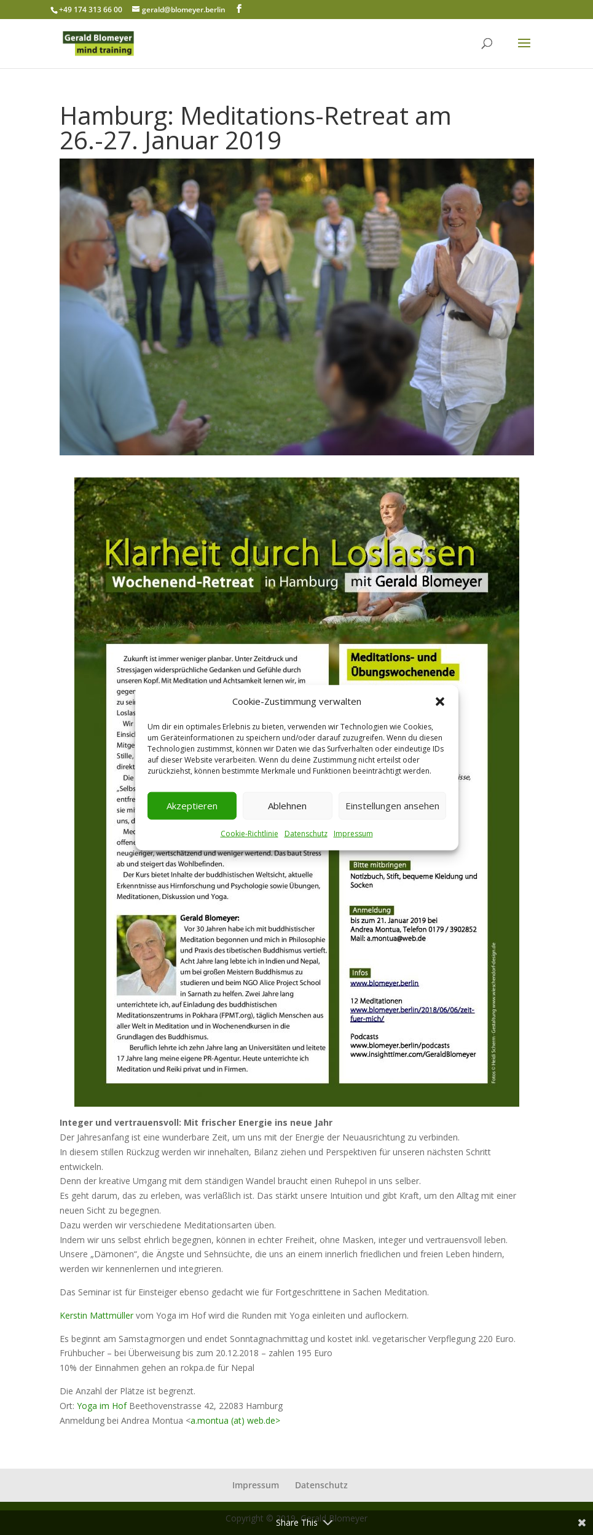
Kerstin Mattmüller (96, 1315)
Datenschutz (306, 833)
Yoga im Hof (102, 1405)
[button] (440, 702)
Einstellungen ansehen (392, 805)
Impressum (353, 833)
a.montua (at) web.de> (235, 1420)
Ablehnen (287, 805)
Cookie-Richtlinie (249, 833)
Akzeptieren (192, 805)
